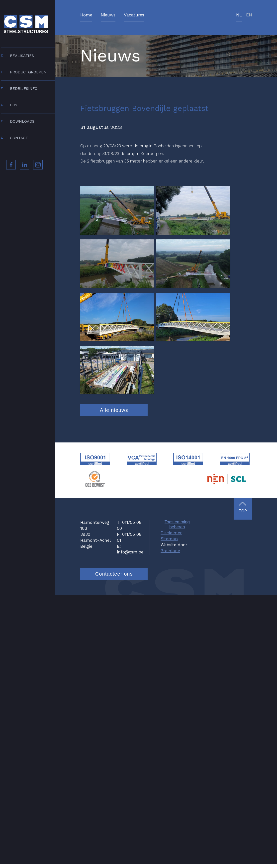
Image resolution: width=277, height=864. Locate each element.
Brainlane (170, 819)
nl (239, 15)
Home (86, 15)
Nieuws (108, 15)
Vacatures (134, 15)
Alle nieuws (114, 679)
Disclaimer (171, 801)
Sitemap (169, 807)
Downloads (22, 121)
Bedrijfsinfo (23, 88)
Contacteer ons (114, 842)
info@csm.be (130, 820)
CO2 (13, 105)
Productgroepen (28, 72)
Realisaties (22, 56)
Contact (19, 138)
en (249, 15)
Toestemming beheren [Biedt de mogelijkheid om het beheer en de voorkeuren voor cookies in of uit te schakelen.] (177, 793)
